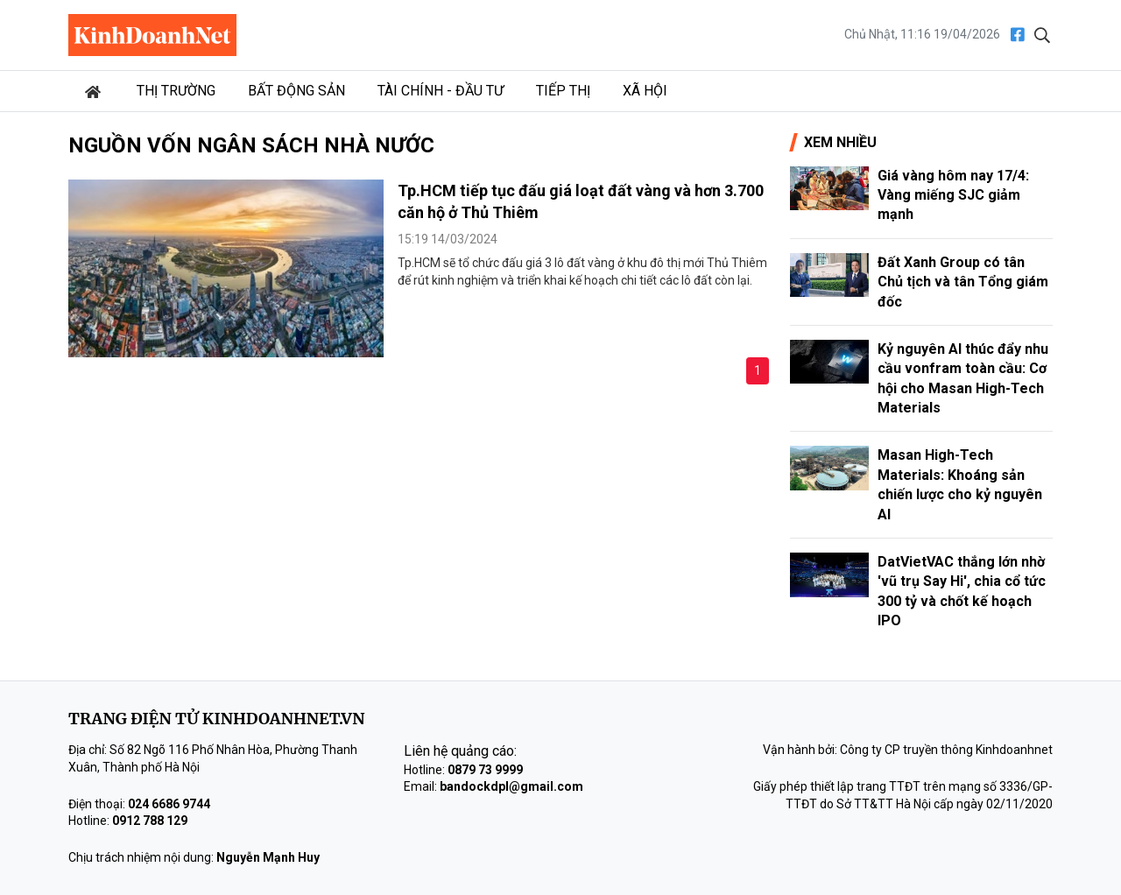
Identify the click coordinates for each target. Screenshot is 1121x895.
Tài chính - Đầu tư (440, 90)
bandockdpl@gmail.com (511, 786)
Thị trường (176, 90)
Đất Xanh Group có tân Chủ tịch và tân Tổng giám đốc (963, 282)
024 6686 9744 (169, 804)
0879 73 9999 (485, 770)
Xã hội (645, 90)
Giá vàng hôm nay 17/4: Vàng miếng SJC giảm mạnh (953, 195)
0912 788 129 (149, 821)
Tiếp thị (563, 90)
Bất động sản (296, 90)
